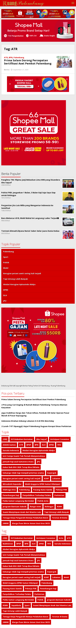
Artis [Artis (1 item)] (61, 538)
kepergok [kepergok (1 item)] (51, 473)
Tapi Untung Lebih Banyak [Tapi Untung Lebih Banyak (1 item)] (56, 512)
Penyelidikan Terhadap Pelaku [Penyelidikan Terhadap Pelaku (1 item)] (37, 495)
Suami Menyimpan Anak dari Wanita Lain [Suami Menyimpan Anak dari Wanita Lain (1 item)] (22, 512)
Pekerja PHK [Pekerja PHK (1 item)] (61, 489)
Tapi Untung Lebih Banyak (15, 279)
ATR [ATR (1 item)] (21, 445)
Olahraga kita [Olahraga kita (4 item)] (9, 489)
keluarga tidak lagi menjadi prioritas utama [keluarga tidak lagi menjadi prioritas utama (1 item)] (23, 473)
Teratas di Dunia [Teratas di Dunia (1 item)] (59, 517)
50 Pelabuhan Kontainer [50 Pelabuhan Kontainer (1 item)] (22, 439)
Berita (6, 69)
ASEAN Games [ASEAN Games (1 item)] (9, 445)
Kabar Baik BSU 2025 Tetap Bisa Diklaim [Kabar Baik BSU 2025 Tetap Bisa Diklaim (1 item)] (21, 467)
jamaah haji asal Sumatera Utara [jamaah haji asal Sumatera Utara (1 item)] (18, 461)
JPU (4, 301)
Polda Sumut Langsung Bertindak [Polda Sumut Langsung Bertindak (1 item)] (18, 501)
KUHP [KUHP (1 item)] (46, 478)
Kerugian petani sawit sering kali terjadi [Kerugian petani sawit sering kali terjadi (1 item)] (21, 478)
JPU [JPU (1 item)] (38, 461)
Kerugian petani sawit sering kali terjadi (22, 273)
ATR (6, 57)
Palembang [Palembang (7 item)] (24, 489)
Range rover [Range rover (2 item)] (35, 506)
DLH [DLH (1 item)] (43, 445)
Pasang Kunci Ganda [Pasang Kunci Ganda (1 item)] (42, 489)
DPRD (5, 290)
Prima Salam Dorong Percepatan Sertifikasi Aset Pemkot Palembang (27, 62)
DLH (5, 295)
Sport (5, 257)
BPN (11, 57)
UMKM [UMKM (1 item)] (6, 523)
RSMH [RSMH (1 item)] (59, 506)
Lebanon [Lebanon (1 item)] (56, 478)
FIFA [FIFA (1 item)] (59, 445)
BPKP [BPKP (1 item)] (28, 445)
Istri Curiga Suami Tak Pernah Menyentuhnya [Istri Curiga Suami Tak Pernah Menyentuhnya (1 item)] (24, 456)
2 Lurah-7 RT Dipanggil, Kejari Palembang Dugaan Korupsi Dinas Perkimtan (36, 426)
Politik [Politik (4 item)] (40, 600)
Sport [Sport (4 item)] (27, 605)
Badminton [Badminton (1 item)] (8, 543)
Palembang (19, 57)
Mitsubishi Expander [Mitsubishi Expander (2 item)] (12, 484)
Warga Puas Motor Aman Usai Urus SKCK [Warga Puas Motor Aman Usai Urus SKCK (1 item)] (31, 523)
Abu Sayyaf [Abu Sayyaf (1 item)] (41, 439)
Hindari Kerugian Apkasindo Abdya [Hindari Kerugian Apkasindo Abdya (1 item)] (38, 450)
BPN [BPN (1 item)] (36, 445)
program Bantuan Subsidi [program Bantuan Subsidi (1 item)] (14, 506)
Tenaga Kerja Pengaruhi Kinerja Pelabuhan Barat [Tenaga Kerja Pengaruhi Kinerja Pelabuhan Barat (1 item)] (25, 517)
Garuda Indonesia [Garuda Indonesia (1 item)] (11, 450)
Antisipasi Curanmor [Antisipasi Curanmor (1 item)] (59, 439)
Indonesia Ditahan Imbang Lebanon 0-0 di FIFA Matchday (27, 421)
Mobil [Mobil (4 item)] (66, 577)
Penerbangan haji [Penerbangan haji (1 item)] (11, 495)
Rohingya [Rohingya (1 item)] (49, 506)
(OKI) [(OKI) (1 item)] (5, 439)
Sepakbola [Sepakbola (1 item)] (16, 605)
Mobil (5, 268)
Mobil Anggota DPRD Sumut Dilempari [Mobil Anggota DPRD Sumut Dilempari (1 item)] (42, 484)
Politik (6, 262)
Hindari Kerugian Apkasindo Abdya (19, 284)
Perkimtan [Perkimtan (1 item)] (59, 495)
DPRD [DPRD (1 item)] (51, 445)
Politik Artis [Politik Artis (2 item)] (42, 501)
